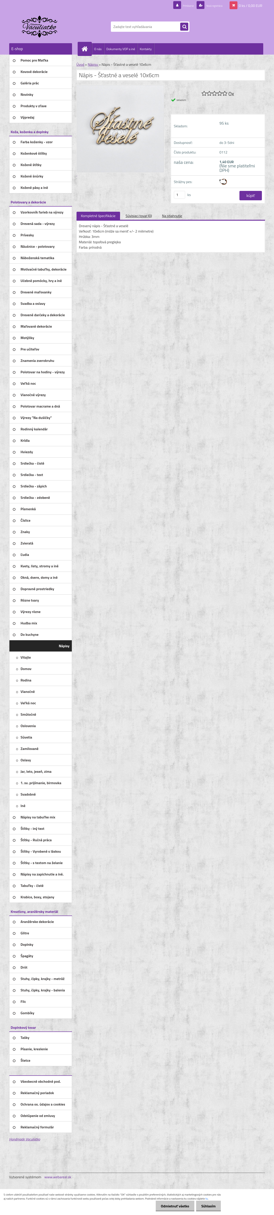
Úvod (80, 64)
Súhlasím (208, 1206)
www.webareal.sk (57, 1177)
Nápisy (93, 64)
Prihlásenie (177, 5)
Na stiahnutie (172, 215)
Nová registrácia (209, 5)
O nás (98, 49)
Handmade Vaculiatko (24, 1139)
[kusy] (179, 195)
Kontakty (146, 49)
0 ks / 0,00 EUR (250, 5)
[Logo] (40, 26)
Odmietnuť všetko (174, 1206)
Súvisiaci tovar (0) (139, 215)
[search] (184, 27)
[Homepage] (86, 48)
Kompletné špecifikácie (98, 215)
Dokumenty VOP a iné (120, 49)
